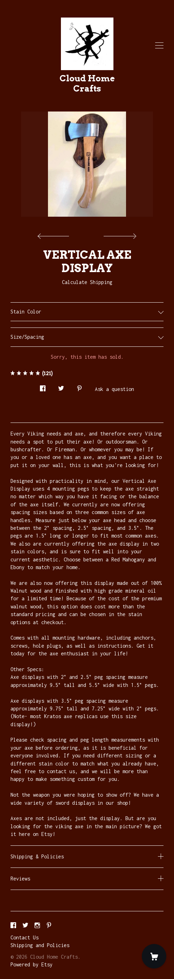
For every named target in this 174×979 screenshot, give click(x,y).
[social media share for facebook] (43, 386)
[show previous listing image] (54, 234)
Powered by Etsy (32, 964)
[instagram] (37, 926)
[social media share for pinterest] (79, 386)
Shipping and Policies (40, 945)
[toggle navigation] (159, 45)
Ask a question (114, 389)
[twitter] (25, 926)
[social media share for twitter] (61, 386)
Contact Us (25, 937)
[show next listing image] (119, 234)
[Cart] (154, 956)
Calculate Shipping (87, 282)
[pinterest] (49, 926)
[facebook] (13, 926)
